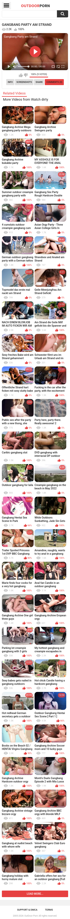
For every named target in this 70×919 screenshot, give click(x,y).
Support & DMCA (27, 909)
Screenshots (24, 82)
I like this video (21, 75)
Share (39, 82)
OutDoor (35, 5)
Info (10, 82)
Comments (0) (54, 82)
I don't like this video (26, 75)
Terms (49, 909)
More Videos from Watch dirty (25, 99)
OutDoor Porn (31, 916)
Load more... (35, 893)
